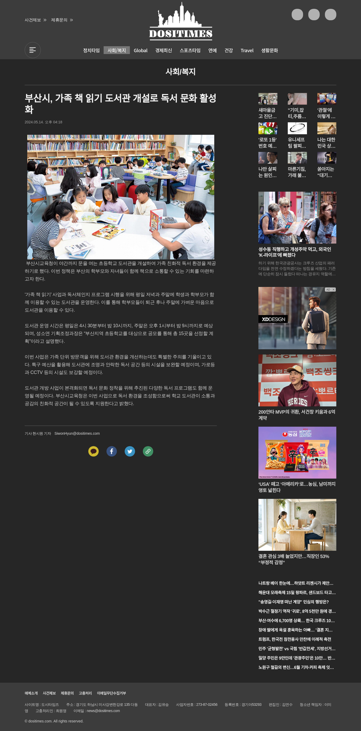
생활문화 (269, 50)
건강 (228, 50)
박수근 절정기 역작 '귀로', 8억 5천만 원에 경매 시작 (297, 612)
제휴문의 (59, 20)
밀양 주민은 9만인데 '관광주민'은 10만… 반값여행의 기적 (296, 658)
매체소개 (31, 693)
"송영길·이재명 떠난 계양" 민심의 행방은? (293, 602)
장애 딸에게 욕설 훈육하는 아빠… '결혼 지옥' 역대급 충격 (295, 630)
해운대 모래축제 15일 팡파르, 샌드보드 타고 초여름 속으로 (295, 593)
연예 (212, 50)
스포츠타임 (190, 50)
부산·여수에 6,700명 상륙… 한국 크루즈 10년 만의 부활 (296, 621)
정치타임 (91, 50)
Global (141, 50)
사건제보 (33, 20)
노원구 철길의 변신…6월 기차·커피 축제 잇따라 (295, 668)
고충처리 (85, 693)
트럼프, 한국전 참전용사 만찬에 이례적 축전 (294, 639)
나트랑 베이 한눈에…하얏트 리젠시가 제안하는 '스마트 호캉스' (295, 584)
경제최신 (163, 50)
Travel (247, 50)
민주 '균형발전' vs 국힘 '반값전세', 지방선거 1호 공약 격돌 (296, 649)
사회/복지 (117, 50)
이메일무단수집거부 (111, 693)
